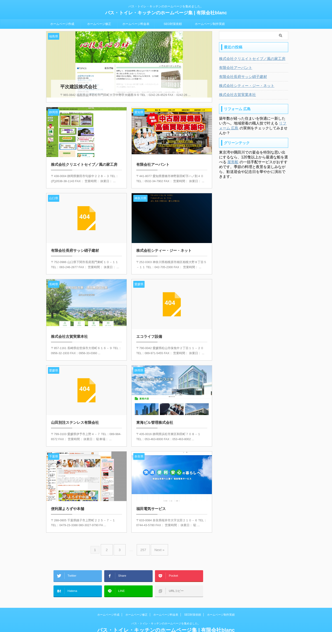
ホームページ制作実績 (210, 24)
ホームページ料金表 (135, 24)
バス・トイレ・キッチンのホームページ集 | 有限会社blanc (166, 12)
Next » (156, 543)
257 (142, 543)
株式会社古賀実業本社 (235, 95)
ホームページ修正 (99, 24)
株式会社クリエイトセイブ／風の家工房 (248, 59)
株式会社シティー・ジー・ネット (243, 86)
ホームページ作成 (62, 24)
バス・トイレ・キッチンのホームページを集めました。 (166, 610)
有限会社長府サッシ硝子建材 (240, 77)
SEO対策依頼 (173, 24)
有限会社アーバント (233, 68)
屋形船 (232, 162)
